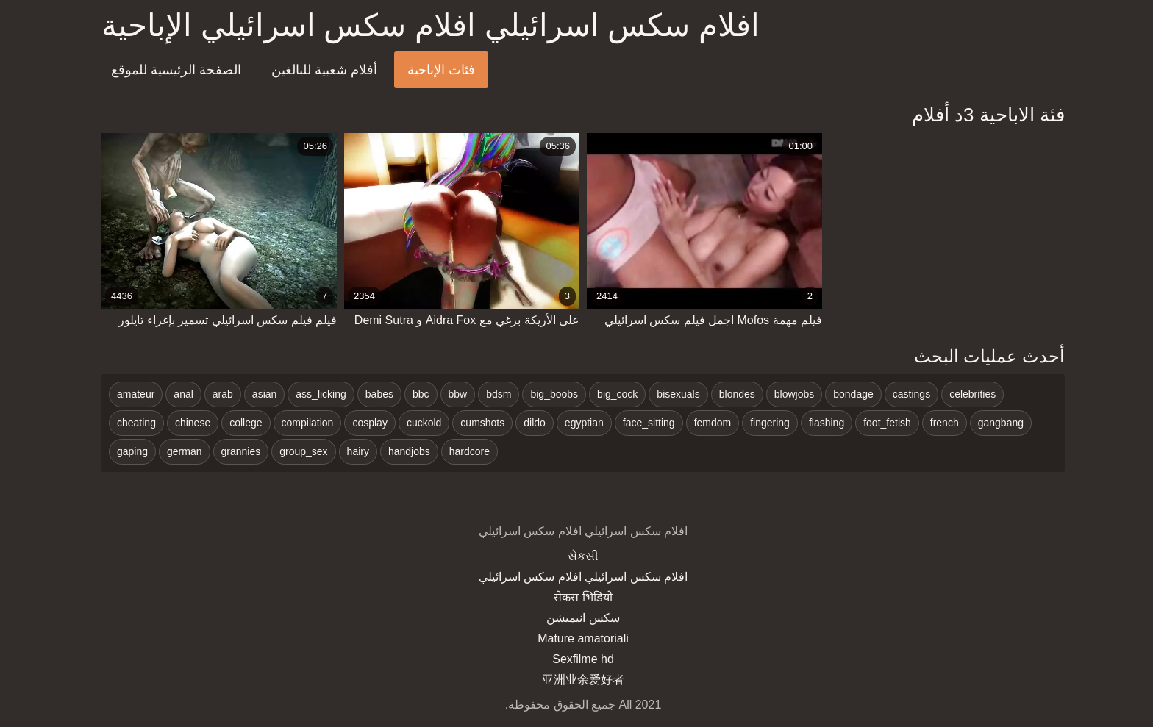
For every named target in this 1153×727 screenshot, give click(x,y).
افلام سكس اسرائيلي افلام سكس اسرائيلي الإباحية (424, 25)
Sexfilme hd (576, 659)
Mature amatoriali (576, 638)
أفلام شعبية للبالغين (318, 69)
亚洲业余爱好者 (576, 679)
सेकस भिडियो (576, 597)
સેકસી (576, 556)
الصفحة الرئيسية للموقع (169, 69)
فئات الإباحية (434, 69)
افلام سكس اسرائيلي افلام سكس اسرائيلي (576, 576)
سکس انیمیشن (576, 618)
